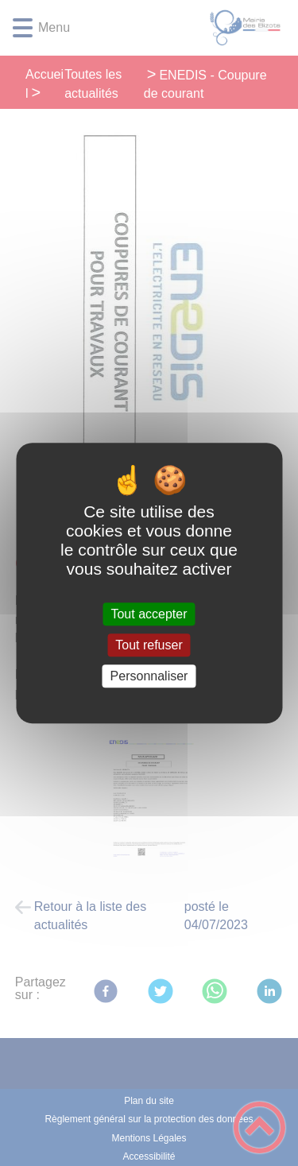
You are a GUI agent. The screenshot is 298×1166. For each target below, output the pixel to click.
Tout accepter (148, 614)
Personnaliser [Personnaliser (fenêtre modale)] (149, 676)
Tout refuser (148, 645)
